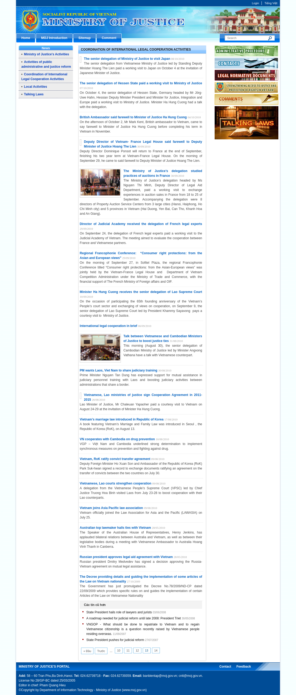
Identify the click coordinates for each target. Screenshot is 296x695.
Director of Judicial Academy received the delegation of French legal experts (141, 224)
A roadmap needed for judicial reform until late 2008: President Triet (133, 618)
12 (137, 650)
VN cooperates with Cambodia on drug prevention (118, 439)
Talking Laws (33, 94)
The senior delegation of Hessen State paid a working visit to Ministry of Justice (141, 83)
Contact (225, 666)
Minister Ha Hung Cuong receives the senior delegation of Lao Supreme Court (141, 292)
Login (255, 3)
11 (128, 650)
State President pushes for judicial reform (115, 640)
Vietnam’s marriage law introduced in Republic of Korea (122, 419)
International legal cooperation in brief (108, 326)
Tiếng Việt (270, 3)
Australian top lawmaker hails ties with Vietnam (115, 528)
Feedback (243, 666)
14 (155, 650)
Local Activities (35, 87)
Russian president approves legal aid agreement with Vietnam (126, 557)
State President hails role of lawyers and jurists (119, 612)
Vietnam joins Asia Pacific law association (112, 508)
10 (118, 650)
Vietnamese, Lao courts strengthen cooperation (116, 483)
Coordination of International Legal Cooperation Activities (136, 49)
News (46, 48)
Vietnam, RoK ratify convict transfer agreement (115, 459)
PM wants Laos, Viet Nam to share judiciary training (119, 370)
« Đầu (87, 651)
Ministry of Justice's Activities (46, 54)
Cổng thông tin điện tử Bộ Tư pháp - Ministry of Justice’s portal (148, 19)
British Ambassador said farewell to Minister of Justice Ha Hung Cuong (133, 117)
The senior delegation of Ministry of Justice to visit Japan (127, 59)
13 (146, 650)
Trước (101, 651)
